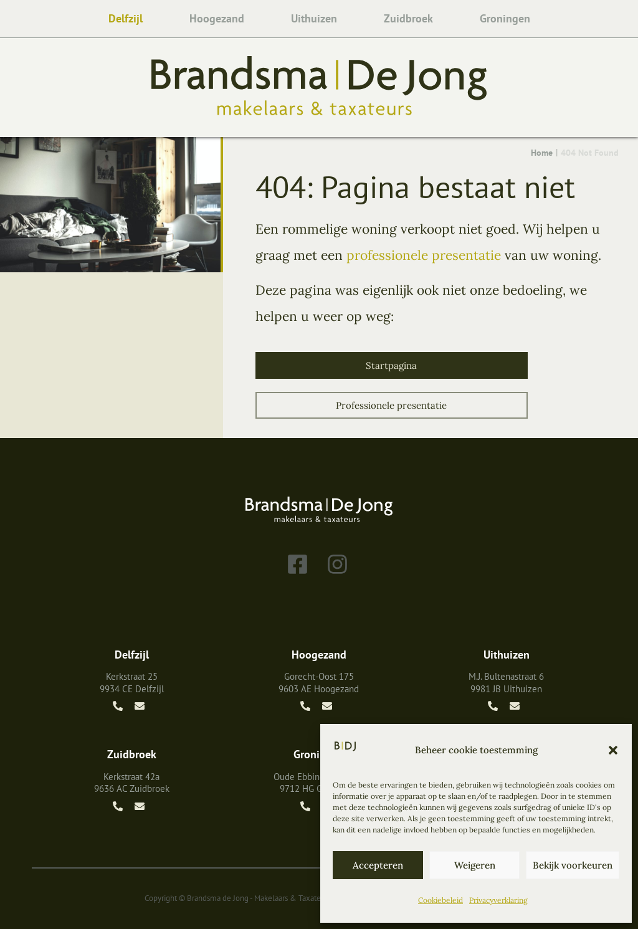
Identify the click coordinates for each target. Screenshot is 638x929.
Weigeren (474, 865)
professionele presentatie (423, 255)
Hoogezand (216, 18)
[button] (613, 750)
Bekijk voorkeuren (572, 865)
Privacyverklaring (498, 900)
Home (542, 153)
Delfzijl (125, 18)
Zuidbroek (408, 18)
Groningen (505, 18)
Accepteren (378, 865)
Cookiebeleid (440, 900)
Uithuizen (314, 18)
